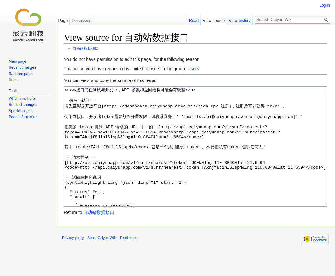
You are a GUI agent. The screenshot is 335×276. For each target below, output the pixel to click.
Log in (324, 5)
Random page (20, 74)
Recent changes (22, 67)
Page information (23, 117)
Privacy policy (73, 261)
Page (63, 20)
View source (214, 20)
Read (194, 20)
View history (240, 20)
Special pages (20, 111)
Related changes (23, 104)
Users (193, 68)
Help (12, 80)
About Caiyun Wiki (102, 261)
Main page (17, 61)
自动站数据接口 (85, 48)
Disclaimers (129, 261)
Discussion (81, 20)
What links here (22, 98)
